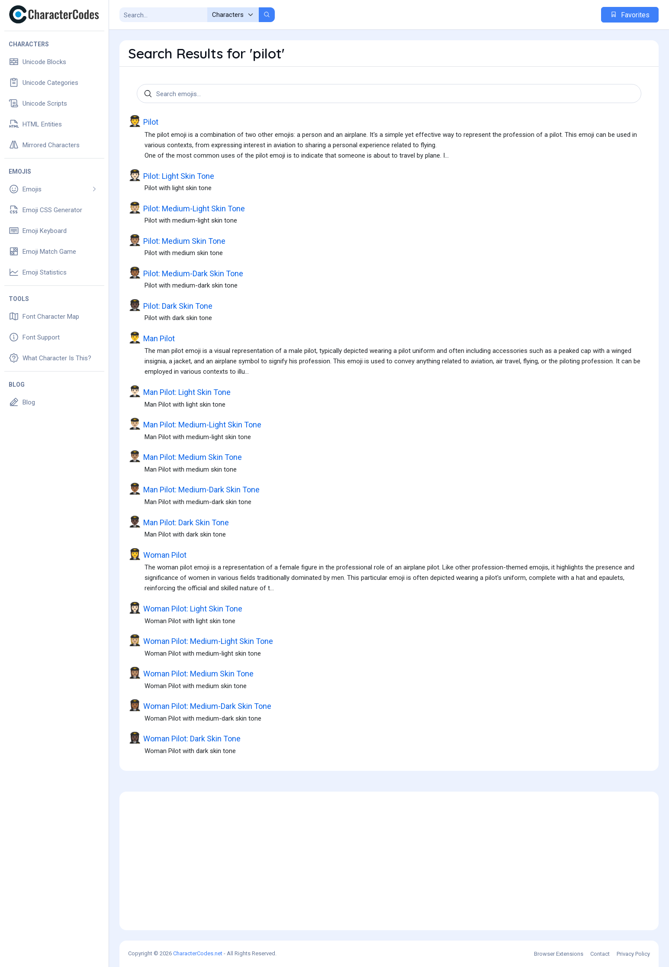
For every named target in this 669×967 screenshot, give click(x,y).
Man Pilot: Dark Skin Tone (178, 522)
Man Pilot (151, 338)
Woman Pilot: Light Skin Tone (185, 608)
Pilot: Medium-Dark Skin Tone (185, 273)
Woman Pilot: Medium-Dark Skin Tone (199, 705)
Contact (600, 954)
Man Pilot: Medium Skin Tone (185, 456)
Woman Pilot (157, 554)
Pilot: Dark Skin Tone (170, 305)
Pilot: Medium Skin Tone (176, 240)
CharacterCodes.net (197, 953)
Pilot (143, 121)
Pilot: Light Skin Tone (171, 175)
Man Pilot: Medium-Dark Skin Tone (194, 489)
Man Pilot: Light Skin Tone (179, 391)
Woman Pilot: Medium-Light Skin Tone (200, 640)
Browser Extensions (558, 954)
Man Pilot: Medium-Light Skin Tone (194, 424)
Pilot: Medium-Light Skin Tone (186, 208)
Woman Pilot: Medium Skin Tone (191, 673)
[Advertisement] (389, 861)
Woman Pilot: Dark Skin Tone (184, 738)
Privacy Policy (633, 954)
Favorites (630, 15)
